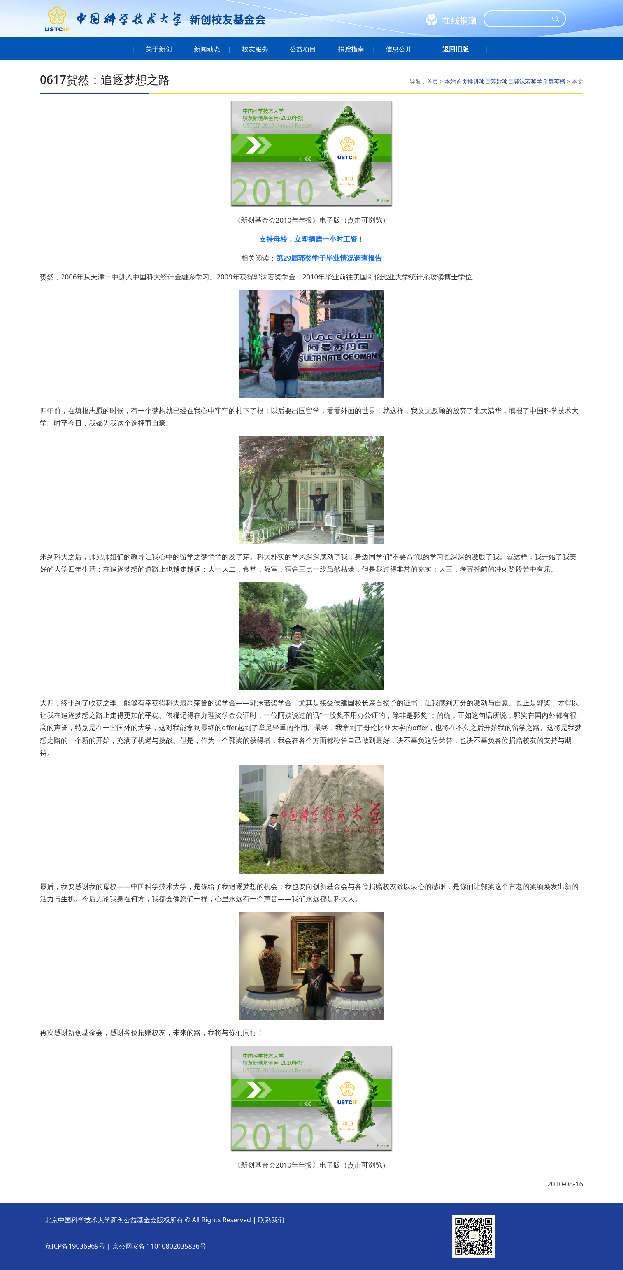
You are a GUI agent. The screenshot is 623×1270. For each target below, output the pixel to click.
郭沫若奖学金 (531, 81)
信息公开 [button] (399, 48)
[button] (455, 49)
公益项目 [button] (303, 48)
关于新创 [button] (159, 48)
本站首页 (455, 81)
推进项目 (478, 81)
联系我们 (271, 1219)
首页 (432, 81)
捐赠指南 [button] (351, 48)
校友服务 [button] (255, 48)
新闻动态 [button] (207, 48)
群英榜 (556, 81)
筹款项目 (502, 81)
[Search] (519, 19)
